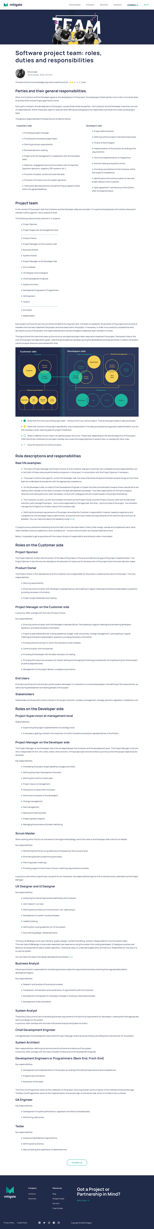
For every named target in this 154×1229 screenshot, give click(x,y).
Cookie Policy (22, 1223)
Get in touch (83, 1200)
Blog (54, 1194)
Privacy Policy (9, 1223)
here (72, 519)
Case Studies (74, 4)
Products (90, 4)
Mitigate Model (58, 1198)
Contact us (77, 1162)
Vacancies (32, 1198)
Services (104, 4)
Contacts (117, 4)
